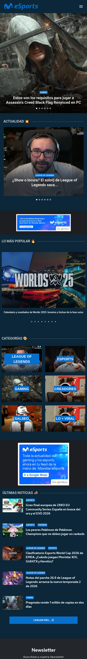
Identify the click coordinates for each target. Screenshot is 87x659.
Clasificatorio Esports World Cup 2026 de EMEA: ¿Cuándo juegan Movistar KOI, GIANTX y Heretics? (54, 557)
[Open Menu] (81, 6)
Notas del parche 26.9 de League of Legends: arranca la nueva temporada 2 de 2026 (53, 582)
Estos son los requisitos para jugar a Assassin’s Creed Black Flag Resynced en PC (43, 100)
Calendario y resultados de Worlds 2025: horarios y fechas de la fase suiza (43, 312)
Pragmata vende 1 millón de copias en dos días (55, 605)
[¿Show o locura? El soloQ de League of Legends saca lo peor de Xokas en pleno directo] (45, 161)
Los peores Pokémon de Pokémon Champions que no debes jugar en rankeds (55, 532)
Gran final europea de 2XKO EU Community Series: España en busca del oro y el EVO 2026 (53, 509)
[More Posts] (43, 620)
